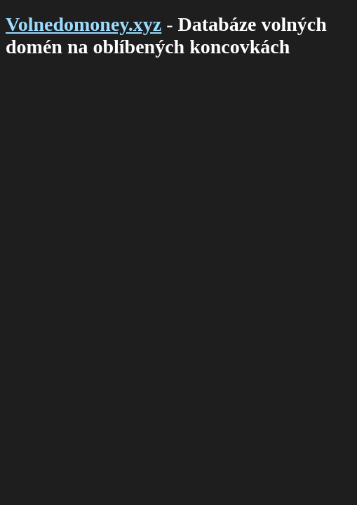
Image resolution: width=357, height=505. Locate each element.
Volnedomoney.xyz (83, 24)
